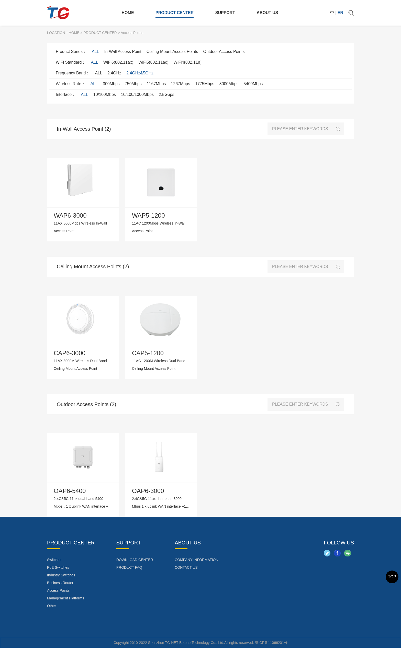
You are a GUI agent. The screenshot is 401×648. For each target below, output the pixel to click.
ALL (95, 51)
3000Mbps (229, 84)
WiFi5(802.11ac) (153, 62)
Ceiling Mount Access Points (172, 51)
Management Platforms (65, 598)
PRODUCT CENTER (174, 12)
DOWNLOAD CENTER (134, 560)
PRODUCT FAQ (129, 567)
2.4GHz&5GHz (139, 73)
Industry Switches (61, 575)
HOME (128, 12)
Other (51, 606)
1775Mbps (204, 84)
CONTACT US (186, 567)
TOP (392, 577)
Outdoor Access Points (224, 51)
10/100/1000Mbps (137, 94)
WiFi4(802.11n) (188, 62)
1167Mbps (156, 84)
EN (340, 12)
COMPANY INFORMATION (196, 560)
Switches (54, 560)
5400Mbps (253, 84)
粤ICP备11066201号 (271, 643)
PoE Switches (58, 567)
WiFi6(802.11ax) (118, 62)
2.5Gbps (166, 94)
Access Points (58, 590)
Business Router (60, 583)
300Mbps (111, 84)
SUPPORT (225, 12)
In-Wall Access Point (122, 51)
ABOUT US (267, 12)
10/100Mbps (104, 94)
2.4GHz (114, 73)
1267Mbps (180, 84)
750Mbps (133, 84)
